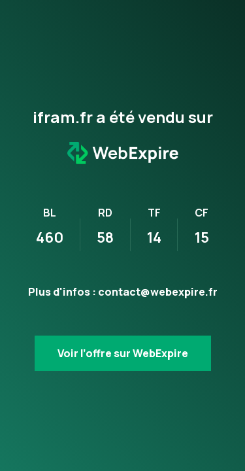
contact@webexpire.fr (158, 292)
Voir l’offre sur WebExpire (122, 353)
